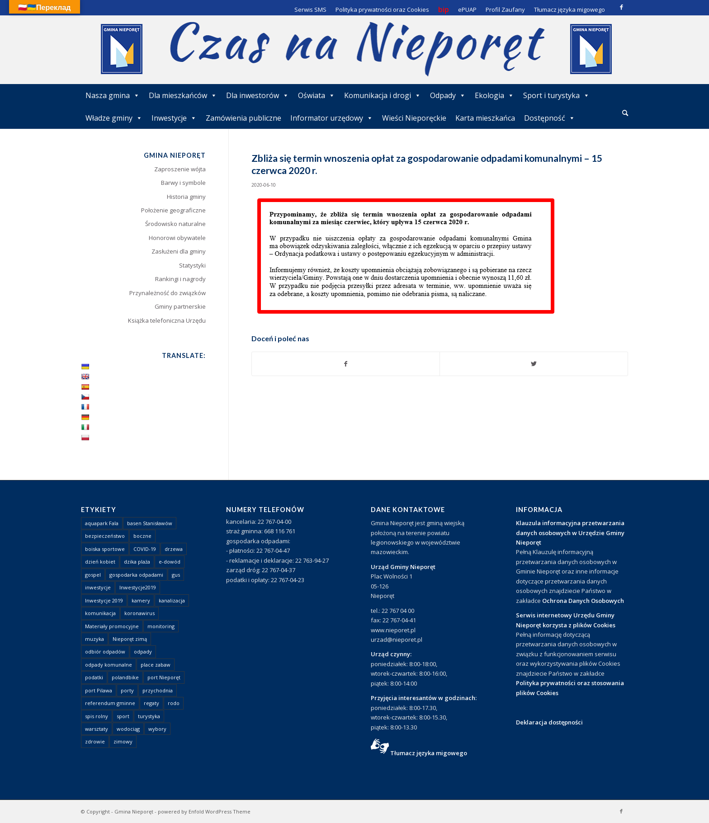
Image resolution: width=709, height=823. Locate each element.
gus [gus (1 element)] (176, 574)
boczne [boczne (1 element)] (142, 535)
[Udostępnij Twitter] (534, 364)
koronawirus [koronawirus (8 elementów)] (139, 613)
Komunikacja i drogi (382, 95)
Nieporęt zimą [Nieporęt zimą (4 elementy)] (130, 638)
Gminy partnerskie (180, 306)
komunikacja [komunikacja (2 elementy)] (100, 613)
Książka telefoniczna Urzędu (167, 320)
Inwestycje (174, 118)
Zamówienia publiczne (243, 118)
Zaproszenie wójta (180, 169)
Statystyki (192, 265)
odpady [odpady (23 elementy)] (143, 651)
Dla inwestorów (257, 95)
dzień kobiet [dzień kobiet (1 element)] (100, 561)
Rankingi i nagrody (180, 279)
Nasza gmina (112, 95)
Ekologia (494, 95)
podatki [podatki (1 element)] (94, 677)
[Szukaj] (625, 113)
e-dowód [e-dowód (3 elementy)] (169, 561)
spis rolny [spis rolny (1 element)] (96, 716)
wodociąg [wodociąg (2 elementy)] (128, 728)
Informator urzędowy (331, 118)
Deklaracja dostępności (549, 722)
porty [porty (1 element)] (127, 690)
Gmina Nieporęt (133, 811)
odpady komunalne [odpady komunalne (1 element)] (108, 664)
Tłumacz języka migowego (428, 753)
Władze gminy (113, 118)
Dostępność (549, 118)
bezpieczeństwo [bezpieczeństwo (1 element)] (105, 535)
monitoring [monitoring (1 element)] (161, 626)
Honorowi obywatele (177, 238)
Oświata (316, 95)
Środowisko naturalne (175, 224)
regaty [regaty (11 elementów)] (151, 703)
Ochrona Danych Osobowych (583, 601)
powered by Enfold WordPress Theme (204, 811)
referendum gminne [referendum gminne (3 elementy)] (110, 703)
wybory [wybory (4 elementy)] (157, 728)
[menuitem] (625, 113)
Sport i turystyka (556, 95)
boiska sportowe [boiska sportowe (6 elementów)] (105, 549)
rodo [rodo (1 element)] (174, 703)
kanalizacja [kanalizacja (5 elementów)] (172, 600)
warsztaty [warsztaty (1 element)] (96, 728)
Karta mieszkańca (485, 118)
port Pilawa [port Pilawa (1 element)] (98, 690)
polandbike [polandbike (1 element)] (125, 677)
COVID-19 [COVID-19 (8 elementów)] (144, 549)
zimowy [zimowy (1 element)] (122, 741)
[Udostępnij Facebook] (346, 364)
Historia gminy (186, 197)
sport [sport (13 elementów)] (123, 716)
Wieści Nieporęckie (414, 118)
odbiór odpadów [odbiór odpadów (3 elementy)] (105, 651)
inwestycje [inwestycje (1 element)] (98, 587)
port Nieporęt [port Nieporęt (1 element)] (163, 677)
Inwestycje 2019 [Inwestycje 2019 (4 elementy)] (104, 600)
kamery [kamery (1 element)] (141, 600)
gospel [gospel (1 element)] (93, 574)
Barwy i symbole (183, 183)
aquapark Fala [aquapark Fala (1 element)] (101, 523)
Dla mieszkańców (183, 95)
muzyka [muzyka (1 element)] (94, 638)
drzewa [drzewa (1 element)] (174, 549)
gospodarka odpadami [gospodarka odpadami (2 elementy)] (136, 574)
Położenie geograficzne (173, 210)
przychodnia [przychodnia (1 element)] (157, 690)
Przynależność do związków (167, 293)
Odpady (448, 95)
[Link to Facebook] (621, 7)
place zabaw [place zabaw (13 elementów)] (155, 664)
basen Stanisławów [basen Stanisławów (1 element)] (149, 523)
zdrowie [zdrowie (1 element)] (95, 741)
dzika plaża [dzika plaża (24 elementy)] (137, 561)
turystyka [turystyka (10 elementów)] (149, 716)
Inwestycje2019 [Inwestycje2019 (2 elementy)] (137, 587)
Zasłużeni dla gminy (178, 251)
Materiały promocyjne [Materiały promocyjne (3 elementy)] (112, 626)
